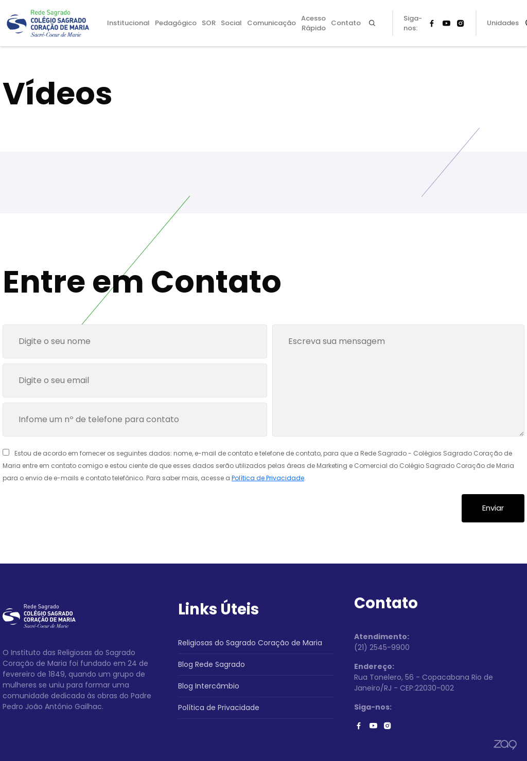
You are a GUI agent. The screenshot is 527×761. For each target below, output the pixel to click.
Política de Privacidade (268, 478)
